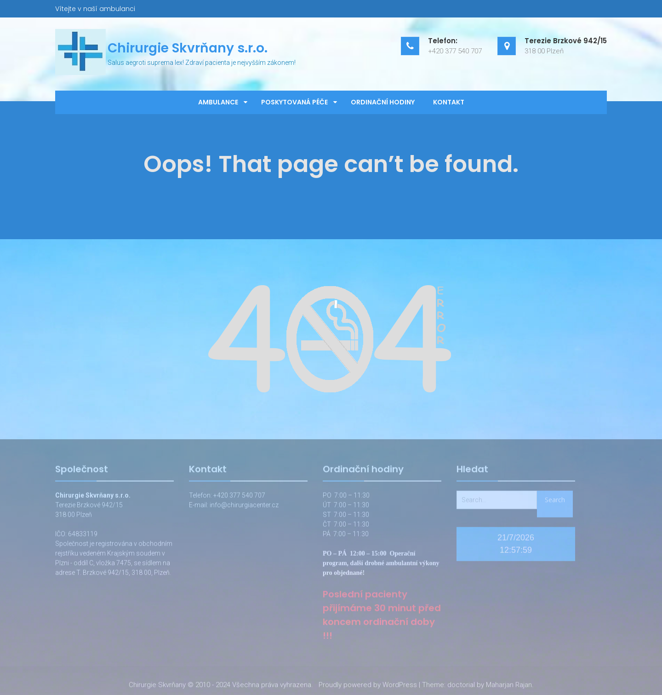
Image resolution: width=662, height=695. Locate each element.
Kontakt (448, 102)
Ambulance (218, 102)
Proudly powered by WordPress (368, 686)
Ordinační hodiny (383, 102)
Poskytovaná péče (294, 102)
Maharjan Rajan (509, 686)
